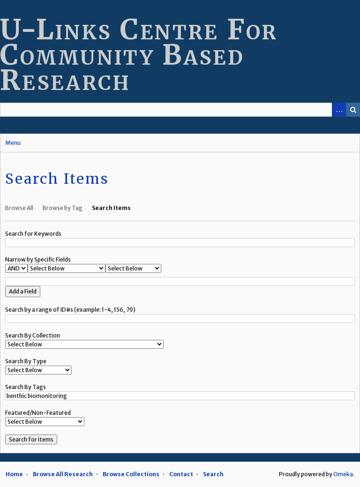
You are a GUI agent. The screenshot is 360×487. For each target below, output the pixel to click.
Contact (181, 474)
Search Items (111, 207)
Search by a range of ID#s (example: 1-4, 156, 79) (70, 309)
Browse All (19, 207)
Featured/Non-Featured (38, 412)
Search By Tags (25, 386)
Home (14, 474)
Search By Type (25, 361)
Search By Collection (32, 335)
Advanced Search (339, 110)
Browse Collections (131, 474)
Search (353, 110)
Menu (13, 142)
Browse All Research (63, 474)
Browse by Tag (62, 207)
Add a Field (23, 291)
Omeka (343, 474)
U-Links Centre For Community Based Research (139, 54)
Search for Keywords (33, 233)
